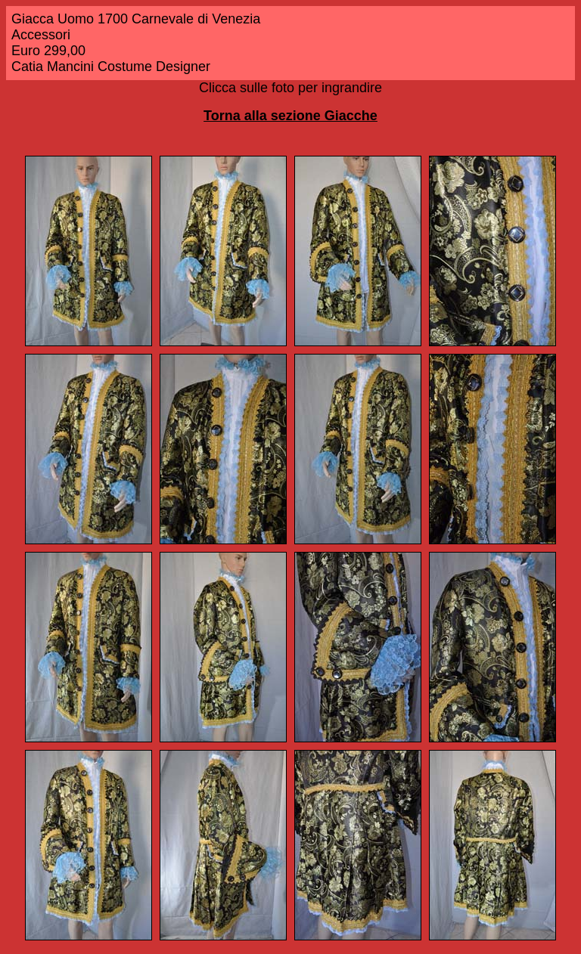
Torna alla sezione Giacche (290, 115)
